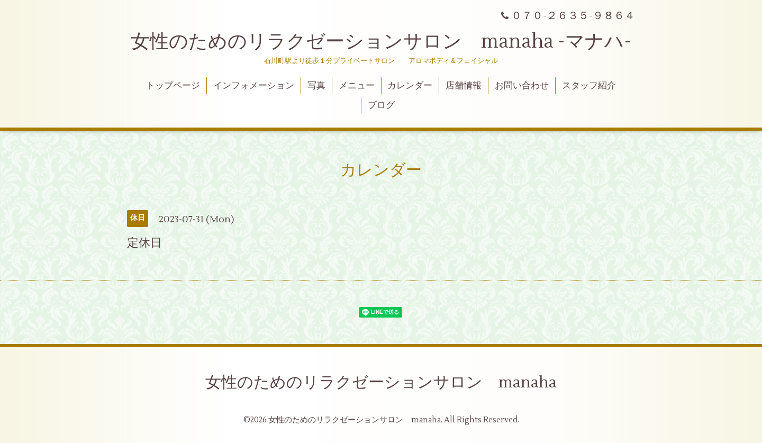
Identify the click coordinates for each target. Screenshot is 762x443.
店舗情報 (464, 86)
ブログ (381, 105)
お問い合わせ (522, 86)
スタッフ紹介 (589, 86)
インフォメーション (253, 86)
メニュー (357, 86)
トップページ (173, 86)
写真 (316, 86)
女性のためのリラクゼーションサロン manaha (381, 382)
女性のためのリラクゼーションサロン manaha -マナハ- (381, 42)
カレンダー (409, 86)
